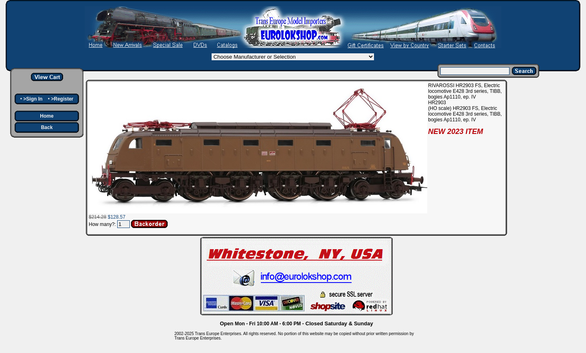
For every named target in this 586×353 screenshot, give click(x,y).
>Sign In (32, 99)
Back (47, 127)
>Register (62, 99)
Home (46, 116)
